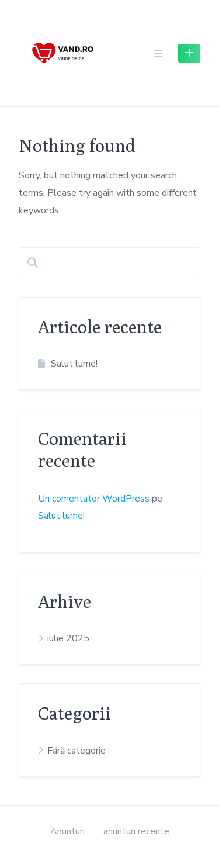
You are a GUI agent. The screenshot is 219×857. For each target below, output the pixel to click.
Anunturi (67, 831)
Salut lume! (74, 363)
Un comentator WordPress (94, 498)
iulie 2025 (68, 638)
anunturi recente (136, 831)
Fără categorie (76, 750)
